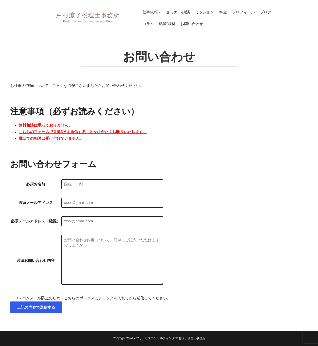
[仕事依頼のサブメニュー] (160, 12)
